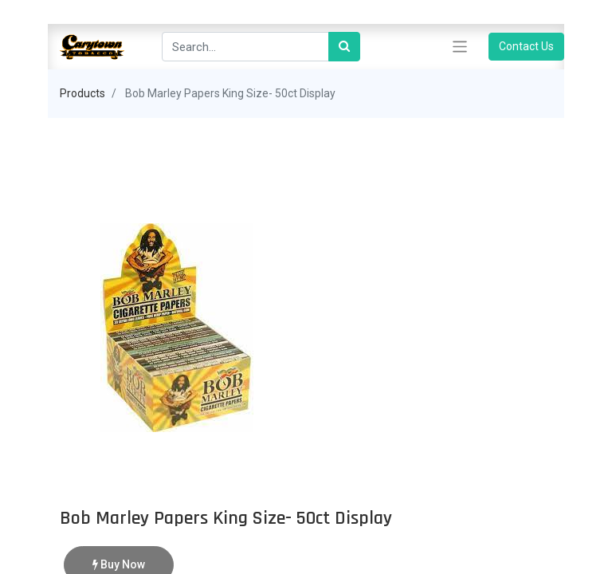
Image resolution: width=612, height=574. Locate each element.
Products (82, 93)
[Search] (344, 46)
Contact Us (526, 46)
